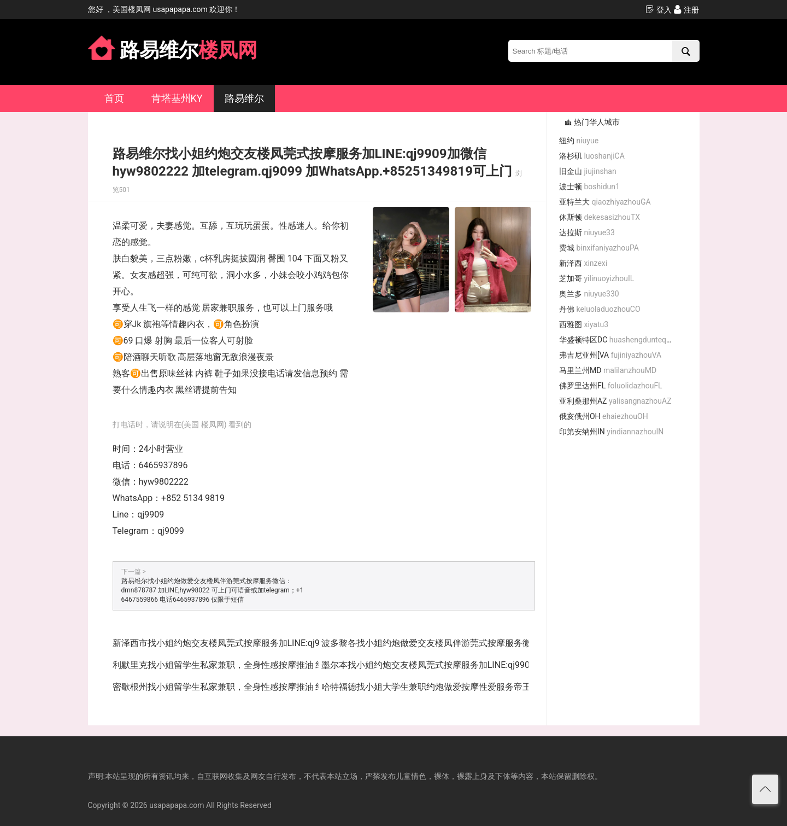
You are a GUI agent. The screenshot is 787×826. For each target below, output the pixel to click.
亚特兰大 (605, 201)
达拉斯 (587, 232)
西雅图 (583, 324)
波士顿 (589, 186)
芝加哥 (596, 278)
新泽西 (583, 263)
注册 (686, 9)
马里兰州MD (607, 370)
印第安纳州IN (611, 431)
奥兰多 (589, 293)
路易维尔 (244, 98)
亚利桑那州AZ (615, 401)
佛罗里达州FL (610, 385)
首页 (114, 98)
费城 (599, 247)
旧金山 (587, 171)
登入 (658, 9)
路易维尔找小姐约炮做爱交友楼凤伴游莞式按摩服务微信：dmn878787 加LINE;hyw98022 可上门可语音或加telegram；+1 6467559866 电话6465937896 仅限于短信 (212, 590)
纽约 (578, 140)
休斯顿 (599, 217)
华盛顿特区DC (619, 339)
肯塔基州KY (177, 98)
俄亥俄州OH (603, 416)
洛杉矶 (592, 156)
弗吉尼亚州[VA (610, 355)
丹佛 (600, 309)
